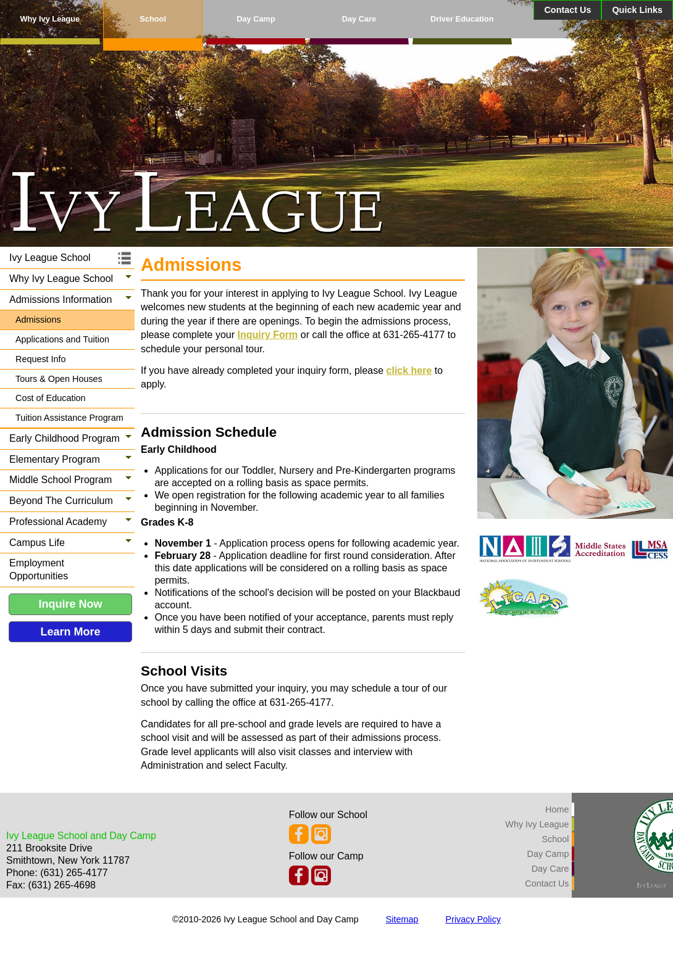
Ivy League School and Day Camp (81, 835)
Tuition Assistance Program (69, 418)
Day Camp (255, 18)
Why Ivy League (50, 18)
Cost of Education (50, 398)
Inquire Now (70, 604)
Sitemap (402, 919)
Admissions (38, 320)
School (153, 18)
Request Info (40, 359)
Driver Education (461, 18)
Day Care (359, 18)
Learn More (70, 632)
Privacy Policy (473, 919)
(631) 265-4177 (73, 872)
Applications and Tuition (62, 339)
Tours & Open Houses (58, 379)
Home (557, 809)
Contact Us (567, 10)
